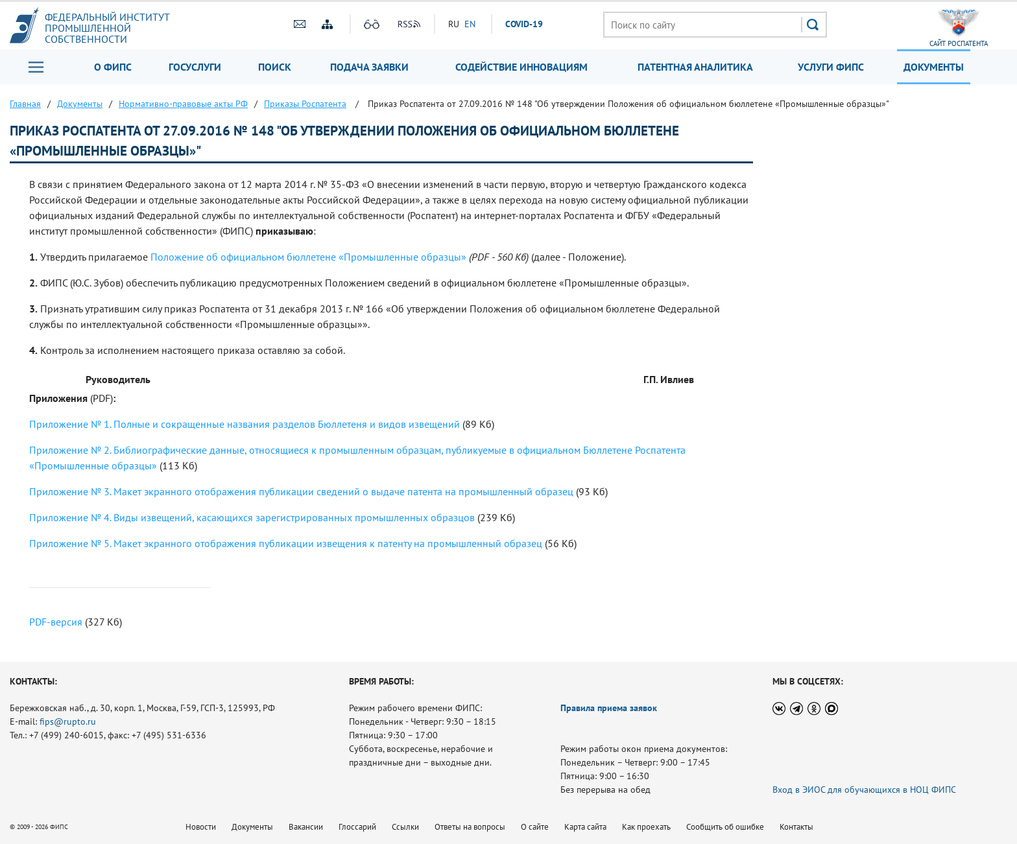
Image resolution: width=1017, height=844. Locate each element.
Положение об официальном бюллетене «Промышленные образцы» (308, 256)
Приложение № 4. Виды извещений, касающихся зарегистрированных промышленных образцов (252, 517)
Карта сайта (585, 826)
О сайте (535, 826)
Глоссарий (357, 826)
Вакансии (306, 826)
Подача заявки (369, 66)
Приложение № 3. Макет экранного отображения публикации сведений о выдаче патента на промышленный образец (301, 491)
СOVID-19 (524, 24)
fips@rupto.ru (68, 721)
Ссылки (405, 826)
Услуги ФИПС (831, 66)
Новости (200, 826)
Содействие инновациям (521, 66)
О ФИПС (113, 66)
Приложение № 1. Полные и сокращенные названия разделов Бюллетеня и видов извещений (244, 423)
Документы (933, 66)
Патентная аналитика (695, 66)
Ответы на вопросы (470, 826)
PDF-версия (55, 621)
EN (469, 24)
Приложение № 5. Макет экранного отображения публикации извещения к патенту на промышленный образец (285, 543)
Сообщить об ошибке (725, 826)
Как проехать (646, 826)
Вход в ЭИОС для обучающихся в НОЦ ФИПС (864, 789)
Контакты (796, 826)
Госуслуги (195, 66)
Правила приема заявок (608, 708)
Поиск (274, 66)
